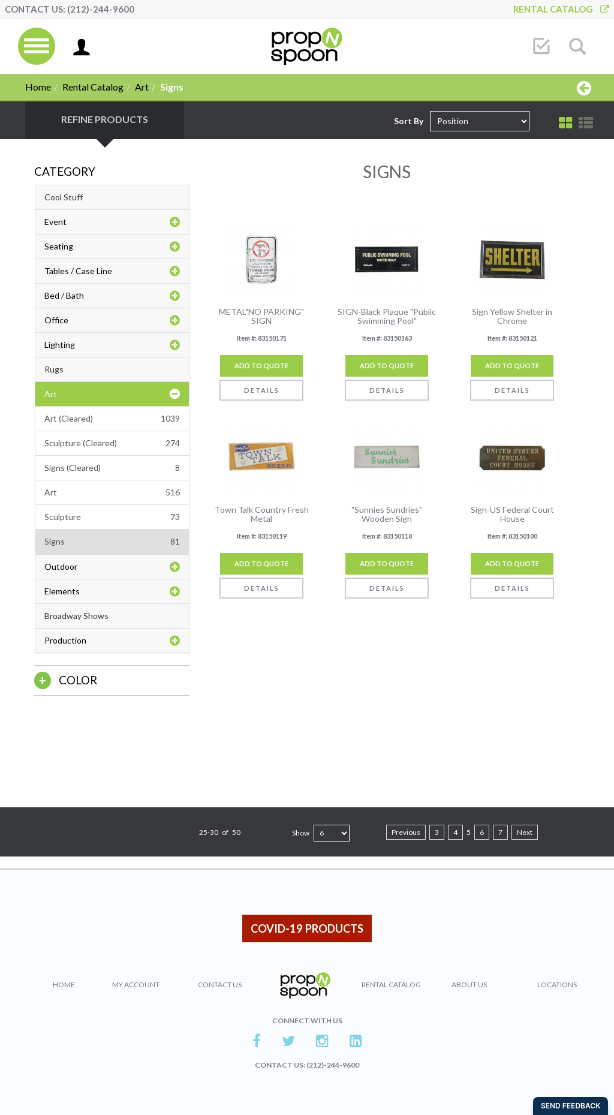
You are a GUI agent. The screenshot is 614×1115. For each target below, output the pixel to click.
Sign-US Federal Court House (512, 514)
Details (261, 390)
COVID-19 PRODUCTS (307, 928)
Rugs (54, 369)
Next (524, 832)
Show (300, 832)
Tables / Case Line (112, 271)
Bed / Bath (112, 296)
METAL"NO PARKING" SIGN (261, 316)
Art (142, 86)
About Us (469, 984)
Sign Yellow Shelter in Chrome (512, 316)
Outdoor (112, 567)
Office (112, 320)
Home (38, 86)
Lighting (112, 345)
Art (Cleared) (112, 419)
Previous (406, 832)
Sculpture (112, 517)
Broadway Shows (76, 616)
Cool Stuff (63, 197)
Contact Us (220, 984)
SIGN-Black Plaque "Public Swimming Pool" (387, 316)
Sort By (408, 121)
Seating (112, 247)
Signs (112, 542)
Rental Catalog (561, 9)
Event (112, 222)
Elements (112, 591)
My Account (135, 984)
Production (112, 641)
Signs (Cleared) (112, 468)
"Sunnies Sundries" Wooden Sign (386, 514)
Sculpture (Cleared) (112, 443)
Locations (557, 984)
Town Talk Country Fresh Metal (262, 514)
